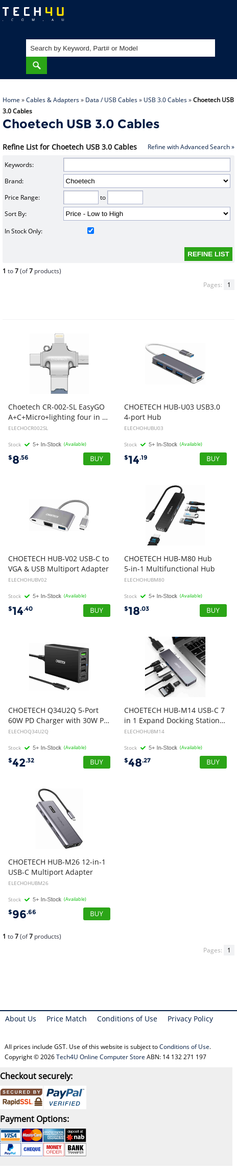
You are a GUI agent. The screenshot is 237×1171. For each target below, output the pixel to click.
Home (11, 99)
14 (136, 460)
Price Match (66, 1018)
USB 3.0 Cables (165, 99)
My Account (188, 18)
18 (136, 611)
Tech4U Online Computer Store (100, 1057)
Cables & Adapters (52, 99)
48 (137, 763)
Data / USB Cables (111, 99)
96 (22, 914)
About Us (20, 1018)
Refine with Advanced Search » (191, 146)
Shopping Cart (219, 18)
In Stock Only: (49, 231)
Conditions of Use (127, 1018)
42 (21, 763)
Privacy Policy (190, 1018)
